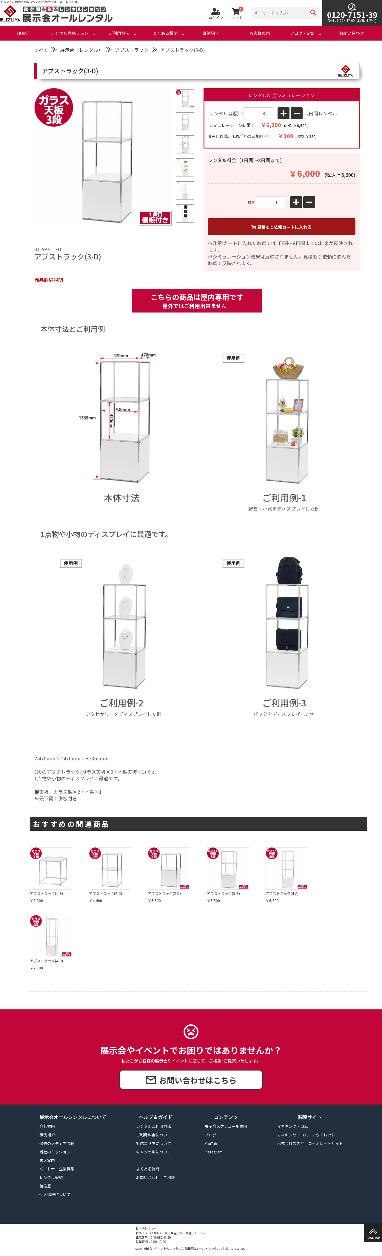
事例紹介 (210, 33)
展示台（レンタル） (81, 49)
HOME (23, 33)
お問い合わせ (351, 33)
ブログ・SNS (302, 33)
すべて (41, 49)
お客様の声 (259, 33)
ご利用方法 (119, 33)
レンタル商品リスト (69, 33)
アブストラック (131, 49)
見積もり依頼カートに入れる (281, 227)
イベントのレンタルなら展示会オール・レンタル (187, 1248)
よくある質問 (165, 33)
